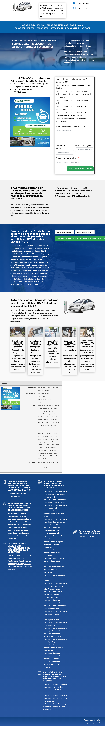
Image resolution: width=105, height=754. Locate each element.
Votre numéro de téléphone (66, 158)
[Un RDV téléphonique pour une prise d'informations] (56, 118)
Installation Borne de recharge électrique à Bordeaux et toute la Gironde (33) (55, 698)
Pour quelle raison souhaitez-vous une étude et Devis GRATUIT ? (74, 80)
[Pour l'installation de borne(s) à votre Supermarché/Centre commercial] (56, 112)
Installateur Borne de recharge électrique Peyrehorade (52, 664)
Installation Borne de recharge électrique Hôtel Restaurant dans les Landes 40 (55, 522)
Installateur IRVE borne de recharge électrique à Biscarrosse (54, 569)
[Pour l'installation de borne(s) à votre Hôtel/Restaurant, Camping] (56, 106)
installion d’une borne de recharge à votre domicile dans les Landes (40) (18, 364)
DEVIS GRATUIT (72, 28)
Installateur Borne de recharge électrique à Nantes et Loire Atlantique (55, 706)
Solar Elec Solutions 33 (87, 537)
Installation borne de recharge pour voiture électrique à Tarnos (55, 578)
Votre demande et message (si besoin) (70, 127)
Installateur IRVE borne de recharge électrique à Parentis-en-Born (54, 561)
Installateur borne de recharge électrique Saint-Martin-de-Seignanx (54, 656)
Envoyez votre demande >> (80, 168)
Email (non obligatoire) (84, 145)
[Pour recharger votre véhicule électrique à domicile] (56, 85)
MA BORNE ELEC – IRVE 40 (32, 25)
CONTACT (85, 28)
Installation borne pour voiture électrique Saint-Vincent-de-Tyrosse (53, 594)
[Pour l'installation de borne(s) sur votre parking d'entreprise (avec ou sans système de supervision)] (56, 91)
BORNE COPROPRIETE (24, 28)
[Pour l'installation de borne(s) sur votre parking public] (56, 100)
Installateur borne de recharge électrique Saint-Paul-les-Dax (54, 647)
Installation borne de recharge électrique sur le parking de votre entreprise (55, 494)
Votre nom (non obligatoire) (62, 146)
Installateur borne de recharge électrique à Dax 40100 (54, 513)
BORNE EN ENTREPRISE (57, 25)
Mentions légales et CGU (52, 721)
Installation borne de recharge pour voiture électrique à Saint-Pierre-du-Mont (55, 586)
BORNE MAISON (77, 25)
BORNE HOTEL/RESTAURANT (50, 28)
